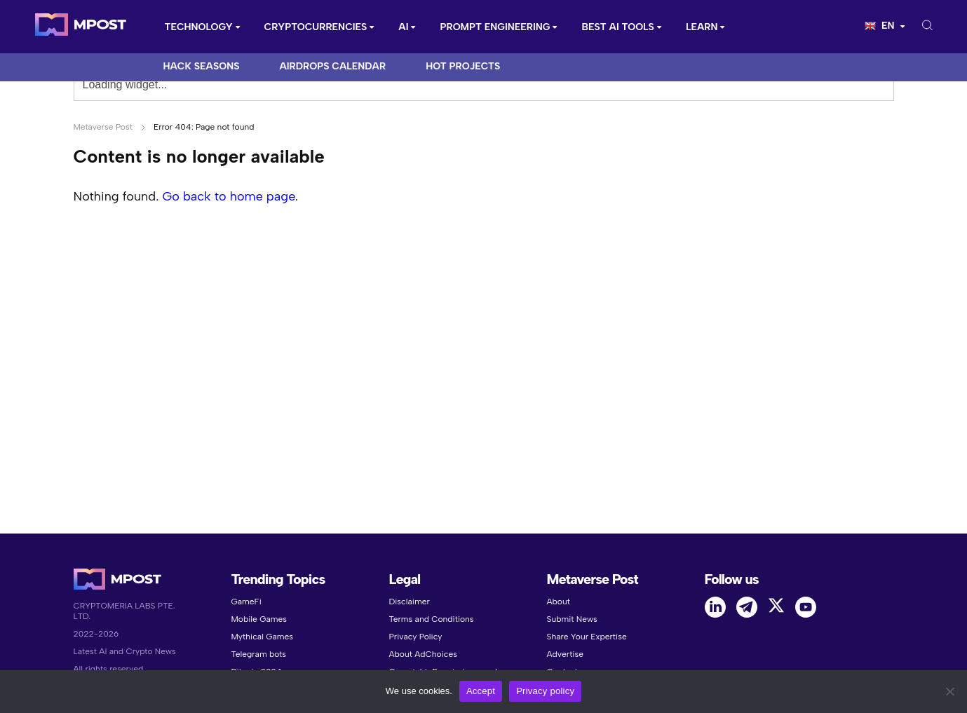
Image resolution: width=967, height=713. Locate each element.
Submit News (572, 619)
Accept (480, 691)
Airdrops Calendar (332, 66)
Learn (702, 27)
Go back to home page (228, 196)
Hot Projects (463, 66)
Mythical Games (262, 636)
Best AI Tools (617, 27)
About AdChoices (423, 654)
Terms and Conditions (431, 619)
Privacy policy (545, 691)
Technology (199, 27)
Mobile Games (259, 619)
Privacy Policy (415, 636)
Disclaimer (409, 601)
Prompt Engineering (495, 27)
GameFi (246, 601)
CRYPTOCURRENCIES (315, 27)
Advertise (565, 654)
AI (403, 27)
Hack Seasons (201, 66)
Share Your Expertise (587, 636)
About (558, 601)
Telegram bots (259, 654)
